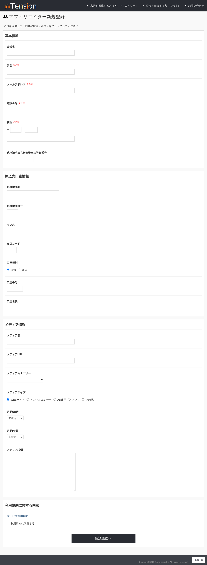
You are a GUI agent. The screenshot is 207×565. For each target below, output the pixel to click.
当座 (22, 270)
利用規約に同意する (21, 523)
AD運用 (60, 399)
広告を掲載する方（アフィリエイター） (114, 5)
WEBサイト (16, 399)
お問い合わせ (196, 5)
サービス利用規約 (17, 516)
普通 (11, 270)
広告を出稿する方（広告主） (163, 5)
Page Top (198, 560)
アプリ (74, 399)
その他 (88, 399)
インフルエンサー (39, 399)
